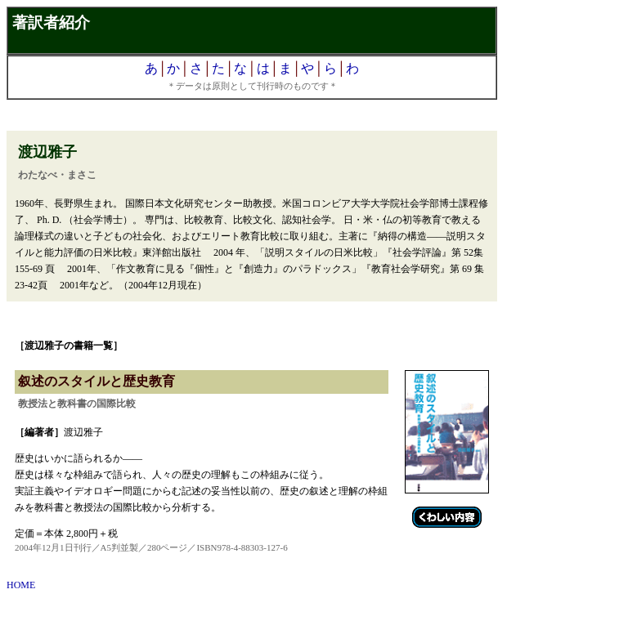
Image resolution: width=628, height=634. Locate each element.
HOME (21, 585)
